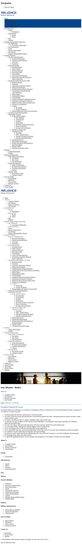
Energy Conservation (14, 50)
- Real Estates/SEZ (10, 469)
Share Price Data (17, 72)
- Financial (7, 483)
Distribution (15, 32)
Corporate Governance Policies (21, 86)
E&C (9, 38)
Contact (14, 106)
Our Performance (13, 47)
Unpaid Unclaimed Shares (23, 138)
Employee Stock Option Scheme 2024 (23, 102)
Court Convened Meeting (19, 75)
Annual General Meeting (19, 60)
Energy (10, 30)
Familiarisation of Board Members (22, 89)
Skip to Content (9, 7)
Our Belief (15, 158)
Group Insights (8, 187)
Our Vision (15, 160)
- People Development (11, 511)
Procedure (19, 133)
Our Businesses (9, 28)
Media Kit (11, 180)
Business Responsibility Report (17, 53)
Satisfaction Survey (18, 139)
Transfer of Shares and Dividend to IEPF (19, 130)
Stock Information (13, 65)
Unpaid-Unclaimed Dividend (24, 136)
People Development (14, 163)
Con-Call (15, 62)
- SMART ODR (9, 499)
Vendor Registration (14, 151)
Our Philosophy (13, 43)
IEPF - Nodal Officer (22, 134)
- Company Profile (10, 444)
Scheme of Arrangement (19, 104)
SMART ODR (16, 146)
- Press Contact (9, 524)
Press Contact (12, 182)
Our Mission (12, 23)
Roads (14, 35)
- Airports (7, 467)
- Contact (7, 495)
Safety (10, 48)
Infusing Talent (12, 171)
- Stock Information (10, 487)
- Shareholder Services (11, 490)
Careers (14, 170)
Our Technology (17, 161)
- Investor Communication (12, 485)
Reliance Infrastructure (11, 155)
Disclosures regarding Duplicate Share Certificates (21, 78)
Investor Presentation (18, 59)
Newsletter (15, 64)
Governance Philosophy (19, 45)
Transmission (20, 119)
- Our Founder (8, 449)
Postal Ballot (16, 74)
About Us (7, 20)
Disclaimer (7, 533)
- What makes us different (12, 510)
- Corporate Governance (11, 492)
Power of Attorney (21, 126)
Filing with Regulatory (19, 87)
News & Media (9, 177)
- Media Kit (8, 522)
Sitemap (6, 536)
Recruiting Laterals (18, 173)
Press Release (12, 178)
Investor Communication (15, 57)
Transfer (18, 121)
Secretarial (19, 107)
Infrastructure (12, 33)
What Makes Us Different (16, 156)
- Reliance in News (10, 525)
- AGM (6, 488)
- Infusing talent (9, 513)
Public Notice (16, 94)
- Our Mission (8, 445)
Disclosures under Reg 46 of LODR (19, 80)
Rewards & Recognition (19, 166)
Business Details (17, 82)
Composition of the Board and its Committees (21, 91)
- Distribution (8, 456)
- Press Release (9, 520)
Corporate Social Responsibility (17, 112)
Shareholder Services (14, 114)
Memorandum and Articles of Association (24, 111)
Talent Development (18, 165)
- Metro (6, 465)
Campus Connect (17, 175)
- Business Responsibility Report (14, 497)
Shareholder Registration (19, 141)
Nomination (19, 123)
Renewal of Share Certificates (25, 124)
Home (6, 18)
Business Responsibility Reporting (14, 42)
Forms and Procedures (18, 116)
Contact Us (7, 185)
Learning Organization (19, 168)
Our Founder (12, 27)
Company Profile (13, 21)
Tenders (10, 153)
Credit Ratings (16, 97)
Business (7, 150)
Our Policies (12, 52)
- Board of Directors (10, 447)
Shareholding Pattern (18, 96)
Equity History (16, 69)
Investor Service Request (23, 128)
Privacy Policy (8, 534)
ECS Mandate (20, 118)
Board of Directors (13, 25)
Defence (10, 40)
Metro (14, 37)
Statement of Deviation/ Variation (22, 101)
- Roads (6, 464)
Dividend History (17, 67)
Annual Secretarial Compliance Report (23, 99)
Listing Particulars (17, 70)
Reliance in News (13, 183)
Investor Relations (9, 55)
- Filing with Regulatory (11, 494)
